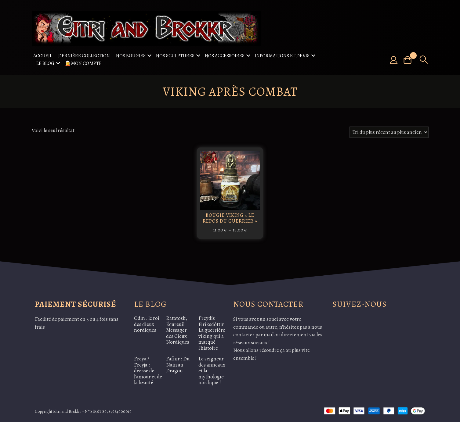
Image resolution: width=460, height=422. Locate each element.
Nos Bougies (131, 55)
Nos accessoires (224, 55)
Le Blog (45, 63)
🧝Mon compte (83, 63)
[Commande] (389, 132)
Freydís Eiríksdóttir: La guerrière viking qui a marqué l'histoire (212, 333)
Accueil (42, 55)
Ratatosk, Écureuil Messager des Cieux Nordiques (177, 330)
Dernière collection (84, 55)
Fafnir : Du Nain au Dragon (178, 364)
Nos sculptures (175, 55)
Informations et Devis (282, 55)
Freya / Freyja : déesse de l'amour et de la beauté (148, 370)
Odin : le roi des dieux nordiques (146, 324)
